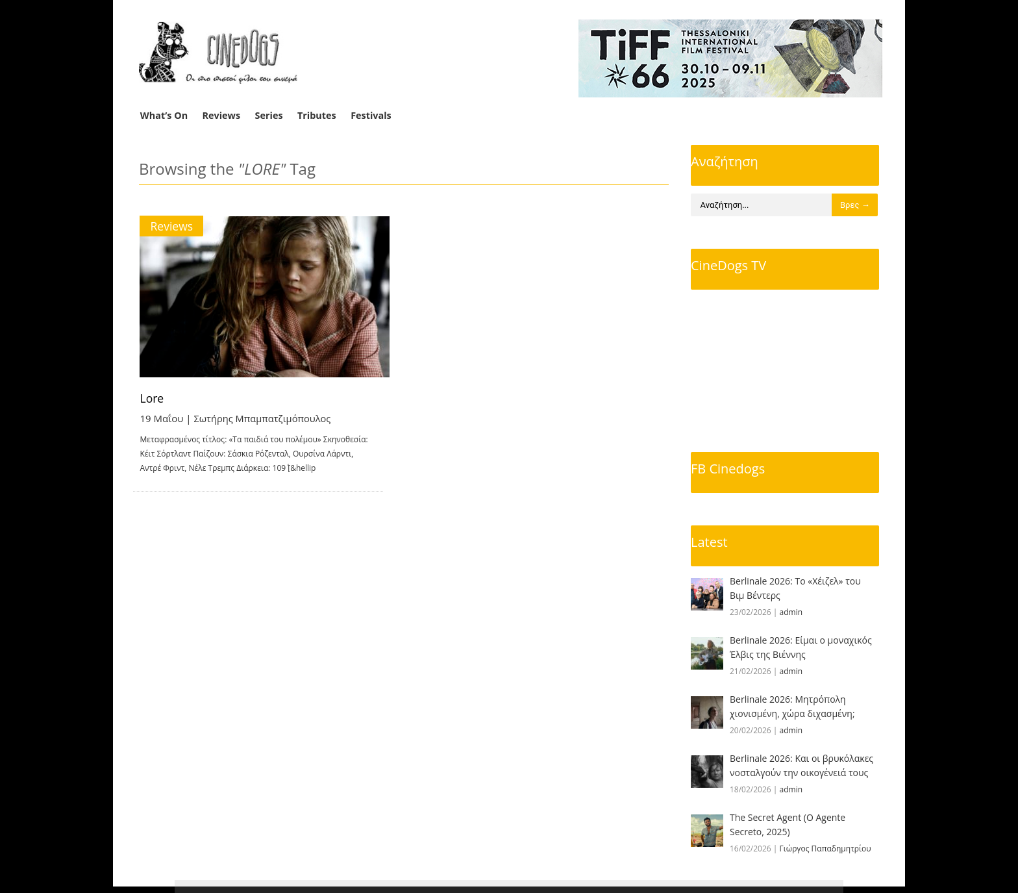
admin (791, 612)
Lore (152, 398)
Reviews (222, 115)
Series (269, 115)
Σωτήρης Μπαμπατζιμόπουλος (264, 418)
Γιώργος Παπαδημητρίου (825, 848)
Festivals (371, 115)
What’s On (164, 115)
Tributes (316, 115)
